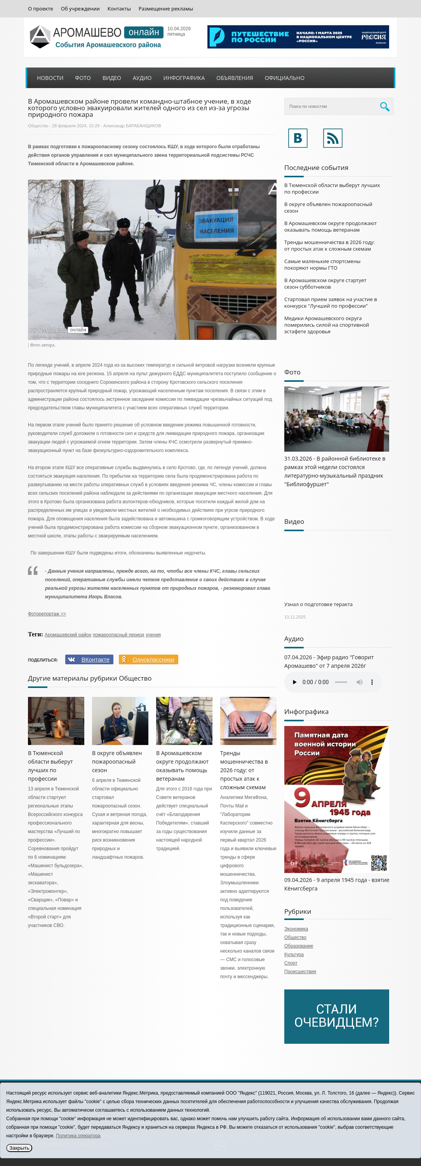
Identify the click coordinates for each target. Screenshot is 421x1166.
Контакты (119, 9)
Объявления (234, 77)
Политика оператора (78, 1135)
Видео (112, 77)
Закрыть (19, 1148)
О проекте (40, 9)
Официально (284, 77)
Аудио (142, 77)
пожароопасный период (118, 635)
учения (153, 635)
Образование (298, 946)
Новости (50, 77)
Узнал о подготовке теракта (318, 604)
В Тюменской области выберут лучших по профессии (332, 188)
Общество (38, 125)
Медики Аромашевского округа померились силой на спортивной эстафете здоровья (326, 325)
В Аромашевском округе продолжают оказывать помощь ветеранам (330, 226)
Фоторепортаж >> (47, 614)
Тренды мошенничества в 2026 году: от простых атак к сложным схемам (244, 770)
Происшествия (300, 971)
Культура (294, 954)
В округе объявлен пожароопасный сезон (117, 761)
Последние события (316, 167)
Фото (83, 77)
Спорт (290, 963)
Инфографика (184, 77)
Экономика (296, 929)
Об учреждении (80, 9)
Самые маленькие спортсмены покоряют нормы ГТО (322, 264)
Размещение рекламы (166, 9)
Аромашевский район (68, 635)
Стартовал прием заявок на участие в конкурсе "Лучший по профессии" (330, 302)
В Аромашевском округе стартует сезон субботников (325, 283)
